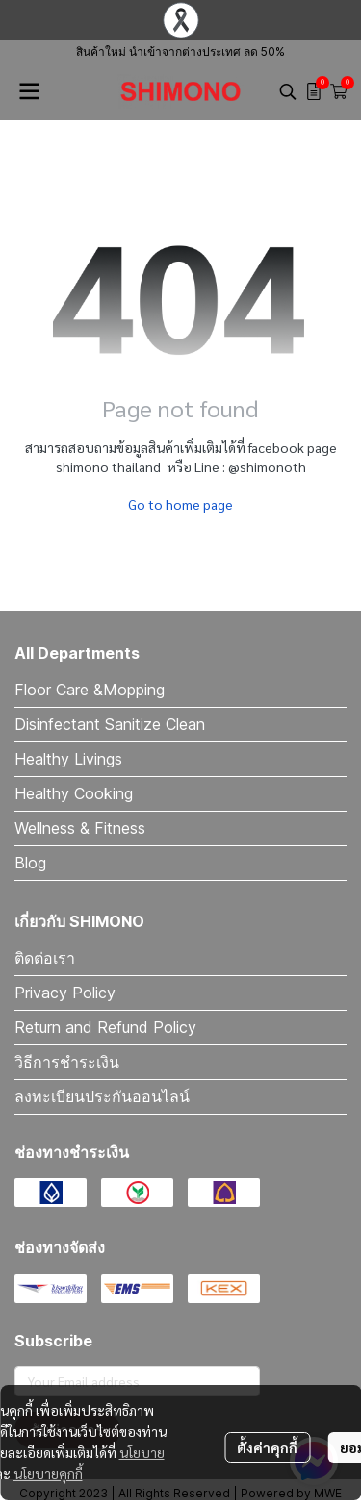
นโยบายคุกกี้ (48, 1473)
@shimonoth (267, 466)
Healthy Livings (68, 758)
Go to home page (180, 504)
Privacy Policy (65, 992)
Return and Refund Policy (105, 1027)
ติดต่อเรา (44, 958)
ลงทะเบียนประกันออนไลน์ (102, 1096)
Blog (30, 862)
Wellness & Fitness (79, 828)
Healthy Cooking (73, 793)
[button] (287, 91)
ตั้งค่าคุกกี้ (267, 1447)
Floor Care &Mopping (89, 689)
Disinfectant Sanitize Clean (109, 724)
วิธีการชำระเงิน (66, 1061)
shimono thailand (108, 466)
